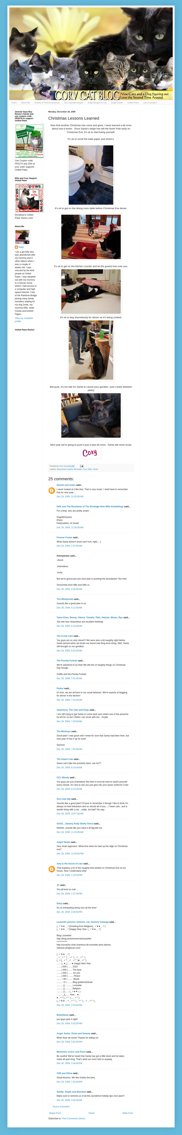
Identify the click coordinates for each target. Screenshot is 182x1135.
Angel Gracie (117, 102)
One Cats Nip (64, 799)
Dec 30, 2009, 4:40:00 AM (69, 1100)
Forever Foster (64, 537)
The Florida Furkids (67, 660)
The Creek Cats (65, 636)
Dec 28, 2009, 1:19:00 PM (69, 875)
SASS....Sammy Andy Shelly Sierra (75, 823)
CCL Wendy (63, 777)
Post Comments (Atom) (73, 1118)
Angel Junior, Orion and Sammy (73, 1033)
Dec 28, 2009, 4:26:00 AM (69, 589)
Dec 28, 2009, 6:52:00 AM (69, 650)
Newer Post (55, 1113)
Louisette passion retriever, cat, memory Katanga (83, 922)
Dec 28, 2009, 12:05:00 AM (70, 496)
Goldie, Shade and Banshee (71, 1092)
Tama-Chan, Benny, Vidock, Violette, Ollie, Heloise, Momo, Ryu (90, 617)
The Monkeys (64, 731)
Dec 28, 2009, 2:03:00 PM (69, 1005)
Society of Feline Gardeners (47, 102)
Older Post (127, 1113)
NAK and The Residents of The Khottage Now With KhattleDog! (90, 506)
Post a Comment (61, 1106)
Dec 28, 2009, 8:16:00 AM (69, 767)
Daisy (60, 903)
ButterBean (63, 1015)
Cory (85, 469)
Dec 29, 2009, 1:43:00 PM (69, 1082)
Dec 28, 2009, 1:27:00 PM (69, 893)
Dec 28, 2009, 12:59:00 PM (70, 853)
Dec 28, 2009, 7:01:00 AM (69, 678)
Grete (95, 469)
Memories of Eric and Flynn (71, 1052)
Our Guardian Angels (73, 102)
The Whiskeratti (65, 599)
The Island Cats (65, 759)
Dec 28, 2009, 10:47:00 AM (70, 813)
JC (58, 885)
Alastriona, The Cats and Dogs (73, 710)
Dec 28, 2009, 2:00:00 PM (69, 912)
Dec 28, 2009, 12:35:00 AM (70, 527)
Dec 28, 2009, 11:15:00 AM (70, 832)
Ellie (90, 469)
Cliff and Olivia (64, 1073)
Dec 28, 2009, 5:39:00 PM (69, 1063)
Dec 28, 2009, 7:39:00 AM (69, 721)
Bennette (78, 469)
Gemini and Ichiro (66, 485)
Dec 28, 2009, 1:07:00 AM (69, 546)
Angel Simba (63, 842)
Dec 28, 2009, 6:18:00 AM (69, 626)
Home (14, 102)
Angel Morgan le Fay (97, 102)
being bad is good (65, 469)
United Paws (133, 102)
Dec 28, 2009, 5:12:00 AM (69, 607)
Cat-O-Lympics (150, 102)
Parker (60, 688)
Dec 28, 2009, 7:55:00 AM (69, 749)
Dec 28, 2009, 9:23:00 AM (69, 789)
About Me (25, 102)
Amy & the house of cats (70, 863)
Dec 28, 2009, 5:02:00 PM (69, 1023)
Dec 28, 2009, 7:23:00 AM (69, 700)
